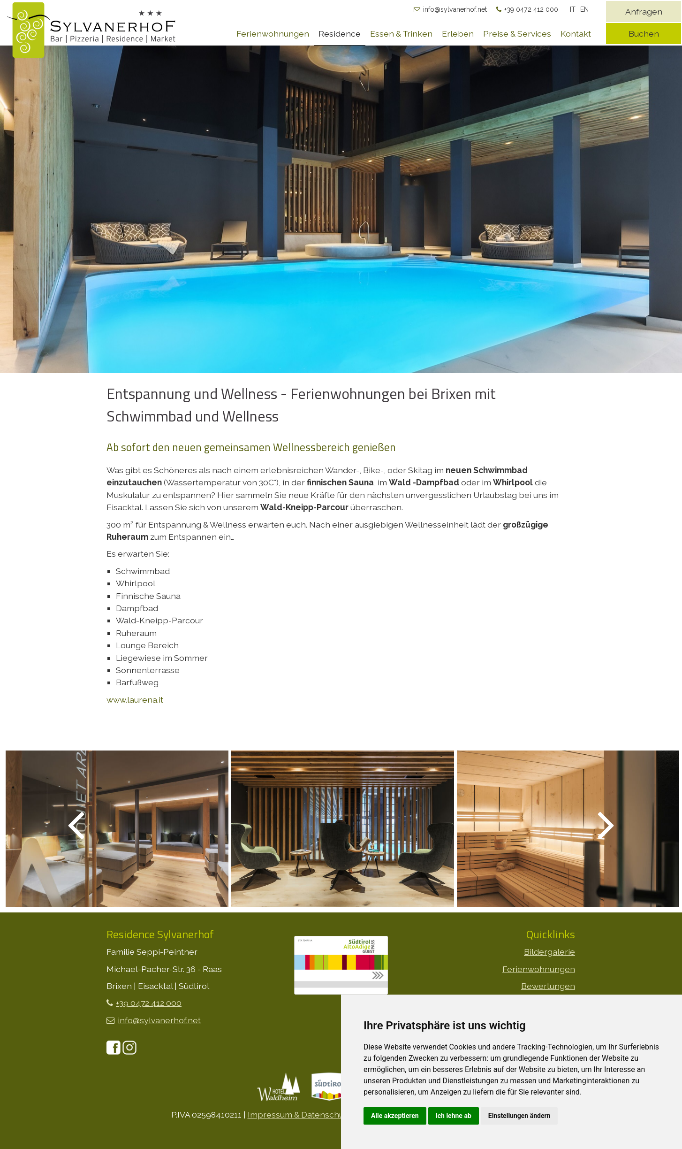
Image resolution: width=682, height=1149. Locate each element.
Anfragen (643, 11)
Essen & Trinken (401, 33)
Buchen (644, 33)
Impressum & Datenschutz (299, 1114)
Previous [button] (87, 824)
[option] (341, 236)
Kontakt (576, 33)
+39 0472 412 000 (531, 9)
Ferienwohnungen (272, 33)
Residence (339, 33)
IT (573, 9)
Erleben (458, 33)
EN (584, 9)
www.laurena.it (134, 700)
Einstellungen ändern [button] (519, 1115)
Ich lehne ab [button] (453, 1115)
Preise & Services (517, 33)
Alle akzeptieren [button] (395, 1115)
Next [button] (595, 824)
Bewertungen (548, 986)
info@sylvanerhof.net (455, 9)
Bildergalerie (549, 952)
